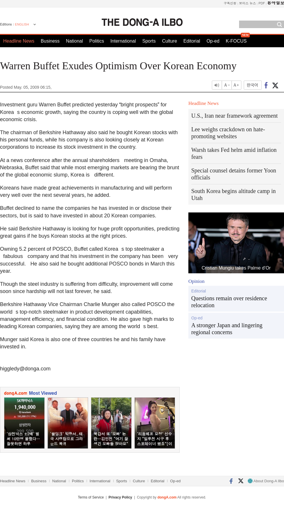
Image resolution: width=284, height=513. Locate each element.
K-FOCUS (236, 41)
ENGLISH (22, 24)
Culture (169, 41)
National (74, 41)
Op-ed (213, 41)
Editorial (191, 41)
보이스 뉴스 (247, 3)
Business (50, 41)
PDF (261, 3)
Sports (149, 41)
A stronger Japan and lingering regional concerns (227, 328)
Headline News (18, 41)
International (123, 41)
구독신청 (230, 3)
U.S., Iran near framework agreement (234, 115)
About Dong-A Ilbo (266, 481)
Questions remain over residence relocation (229, 301)
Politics (96, 41)
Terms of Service (91, 497)
